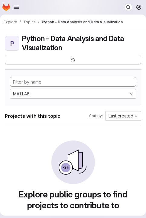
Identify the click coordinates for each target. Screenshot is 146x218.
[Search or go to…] (128, 7)
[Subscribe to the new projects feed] (73, 59)
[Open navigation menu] (16, 7)
